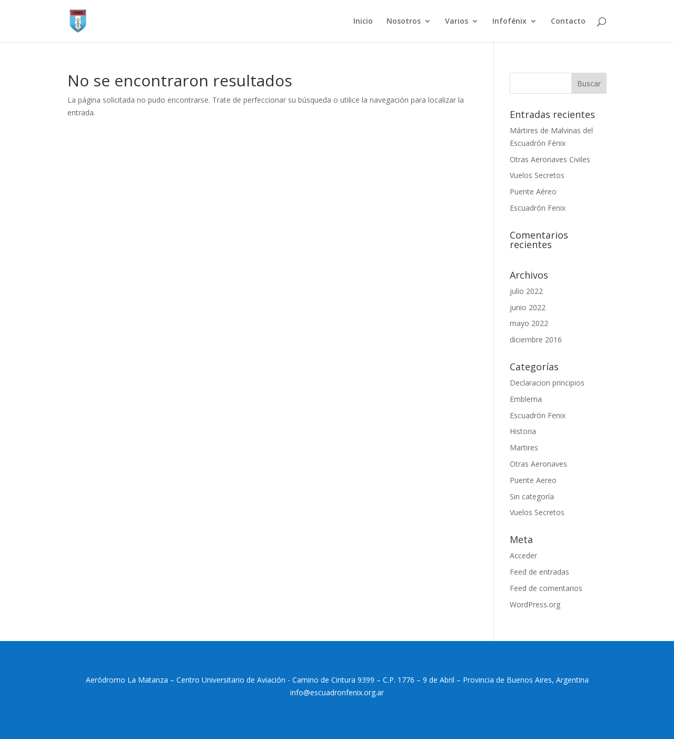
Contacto (568, 21)
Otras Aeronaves (538, 464)
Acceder (523, 555)
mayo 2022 (529, 323)
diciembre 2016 (536, 339)
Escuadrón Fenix (538, 208)
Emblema (526, 399)
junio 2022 (528, 307)
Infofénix (509, 21)
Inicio (363, 21)
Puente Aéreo (533, 191)
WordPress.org (535, 604)
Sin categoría (532, 496)
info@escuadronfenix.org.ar (337, 692)
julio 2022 (526, 291)
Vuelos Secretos (537, 175)
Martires (524, 447)
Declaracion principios (547, 383)
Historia (523, 431)
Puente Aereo (533, 480)
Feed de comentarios (546, 588)
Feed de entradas (539, 572)
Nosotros (403, 21)
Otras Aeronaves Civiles (550, 159)
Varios (456, 21)
